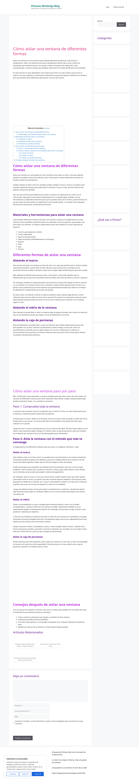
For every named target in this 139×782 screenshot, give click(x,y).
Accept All (38, 774)
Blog (107, 7)
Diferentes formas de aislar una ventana (29, 137)
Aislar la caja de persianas (30, 158)
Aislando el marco (24, 139)
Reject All (25, 774)
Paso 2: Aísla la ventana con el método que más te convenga (39, 151)
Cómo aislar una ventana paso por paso (29, 146)
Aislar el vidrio (26, 155)
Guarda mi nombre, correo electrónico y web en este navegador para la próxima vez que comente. (49, 722)
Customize (12, 774)
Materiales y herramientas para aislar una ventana (36, 134)
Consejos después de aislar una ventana (29, 160)
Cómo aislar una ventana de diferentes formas (31, 132)
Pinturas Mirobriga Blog (45, 6)
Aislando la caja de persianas (28, 144)
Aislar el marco (26, 153)
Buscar (100, 21)
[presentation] (27, 731)
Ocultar (46, 128)
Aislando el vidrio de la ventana (29, 141)
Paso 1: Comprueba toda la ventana (30, 148)
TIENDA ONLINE (118, 7)
